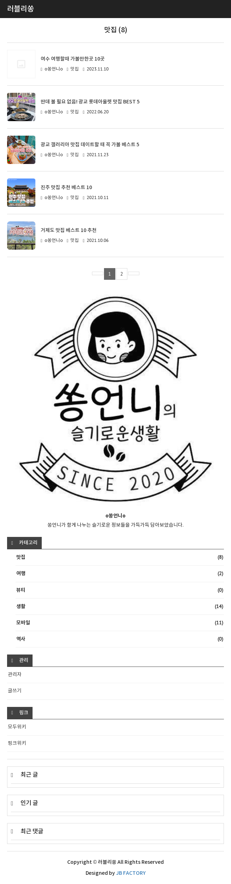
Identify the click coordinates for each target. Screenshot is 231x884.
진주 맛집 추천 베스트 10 (66, 188)
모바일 (119, 622)
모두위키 (17, 727)
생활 (119, 606)
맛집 (74, 69)
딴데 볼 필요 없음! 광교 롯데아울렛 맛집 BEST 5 (90, 102)
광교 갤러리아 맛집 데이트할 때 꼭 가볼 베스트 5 (90, 145)
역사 (119, 639)
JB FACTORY (131, 873)
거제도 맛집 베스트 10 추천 (69, 230)
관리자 (15, 675)
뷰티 (119, 590)
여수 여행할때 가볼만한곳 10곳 (73, 59)
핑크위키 (17, 743)
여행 (119, 573)
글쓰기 (15, 691)
